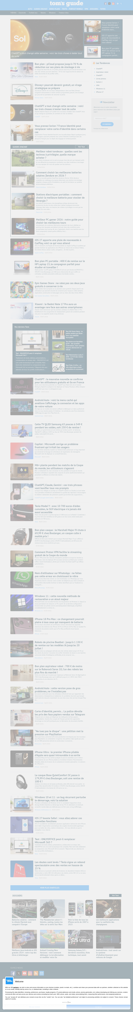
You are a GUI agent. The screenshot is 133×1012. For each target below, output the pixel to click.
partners (16, 987)
